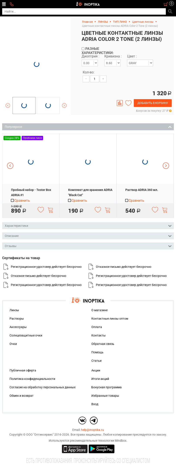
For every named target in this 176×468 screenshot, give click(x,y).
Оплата (96, 327)
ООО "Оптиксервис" (40, 434)
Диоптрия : (90, 56)
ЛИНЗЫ (103, 21)
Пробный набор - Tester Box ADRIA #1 (31, 192)
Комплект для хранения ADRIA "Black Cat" (90, 192)
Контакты (98, 335)
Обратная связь (102, 344)
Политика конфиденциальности (32, 379)
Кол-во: (88, 72)
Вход (94, 404)
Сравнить (20, 200)
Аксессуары (18, 327)
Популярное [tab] (88, 126)
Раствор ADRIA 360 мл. (141, 190)
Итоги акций (100, 379)
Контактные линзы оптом (109, 318)
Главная (87, 21)
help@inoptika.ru (92, 430)
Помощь (97, 352)
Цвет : (132, 56)
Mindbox (120, 440)
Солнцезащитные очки (26, 335)
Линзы (14, 310)
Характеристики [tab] (88, 225)
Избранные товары (105, 395)
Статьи (96, 360)
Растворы (17, 318)
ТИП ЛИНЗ (120, 21)
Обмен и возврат (22, 395)
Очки (13, 344)
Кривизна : (113, 56)
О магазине (99, 310)
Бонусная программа (106, 387)
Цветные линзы (142, 21)
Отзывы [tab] (88, 246)
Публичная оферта (23, 370)
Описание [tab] (88, 235)
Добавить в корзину (152, 103)
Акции (95, 370)
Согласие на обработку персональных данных (43, 387)
